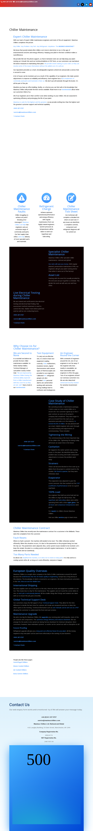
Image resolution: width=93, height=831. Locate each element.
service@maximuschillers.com (26, 2)
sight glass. (71, 502)
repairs (53, 511)
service (61, 517)
